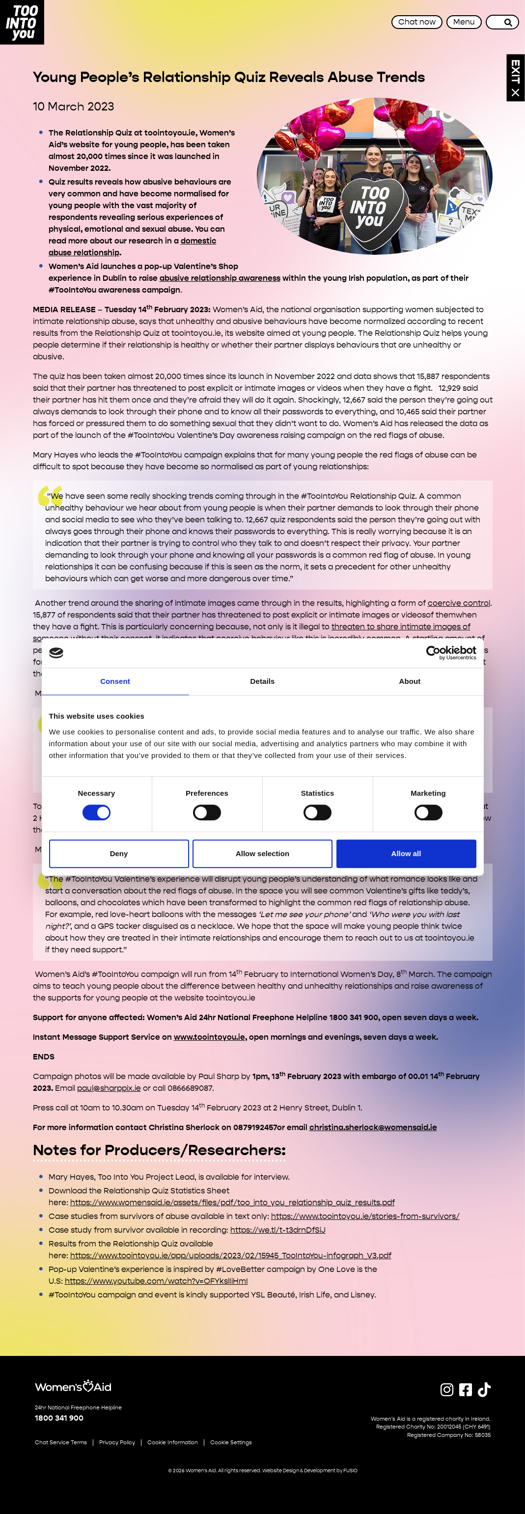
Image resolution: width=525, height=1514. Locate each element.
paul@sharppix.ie (109, 1088)
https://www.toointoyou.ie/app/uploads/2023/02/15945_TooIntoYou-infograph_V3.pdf (230, 1255)
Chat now (417, 22)
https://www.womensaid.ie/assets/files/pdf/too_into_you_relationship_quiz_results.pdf (232, 1202)
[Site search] (492, 22)
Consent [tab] (115, 681)
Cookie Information (172, 1442)
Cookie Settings (231, 1442)
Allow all (406, 853)
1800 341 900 (59, 1418)
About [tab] (410, 681)
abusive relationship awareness (220, 278)
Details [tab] (262, 681)
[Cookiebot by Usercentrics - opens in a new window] (433, 653)
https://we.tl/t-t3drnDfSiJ (278, 1230)
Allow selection (262, 853)
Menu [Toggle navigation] (464, 22)
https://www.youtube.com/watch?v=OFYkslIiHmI (156, 1281)
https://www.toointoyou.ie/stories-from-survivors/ (365, 1216)
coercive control (459, 603)
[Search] (508, 22)
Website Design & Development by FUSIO (310, 1471)
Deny (119, 853)
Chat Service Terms (61, 1442)
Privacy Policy (117, 1442)
